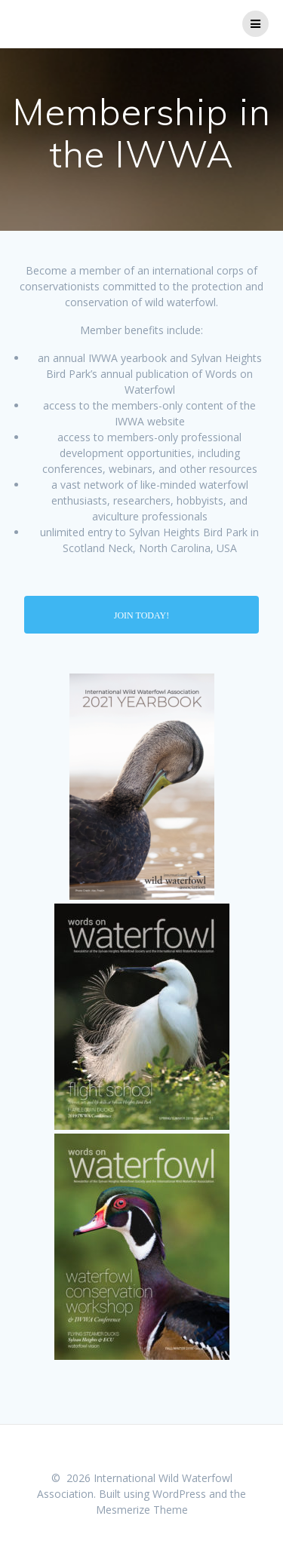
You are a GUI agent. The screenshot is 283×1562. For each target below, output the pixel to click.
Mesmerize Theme (142, 1509)
